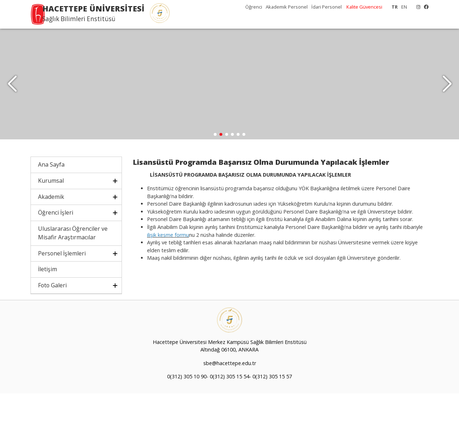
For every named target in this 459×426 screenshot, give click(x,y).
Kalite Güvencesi (364, 7)
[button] (447, 100)
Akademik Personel (287, 7)
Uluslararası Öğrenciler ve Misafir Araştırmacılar (73, 265)
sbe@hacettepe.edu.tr (229, 395)
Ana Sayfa (51, 197)
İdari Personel (326, 7)
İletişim (47, 302)
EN (404, 7)
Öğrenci (253, 7)
